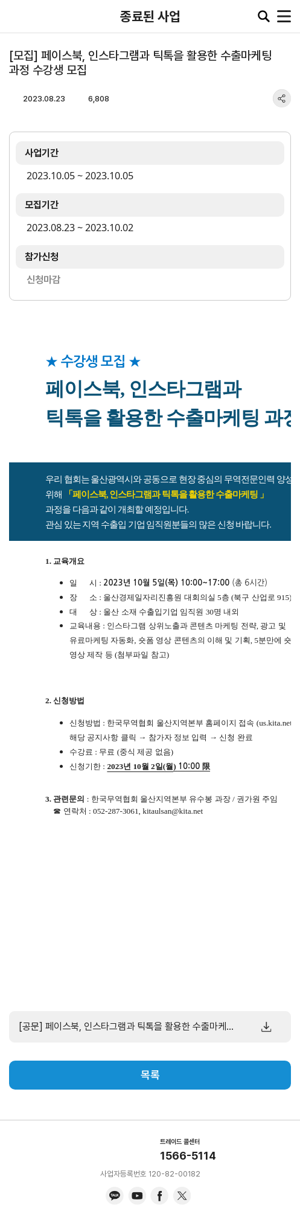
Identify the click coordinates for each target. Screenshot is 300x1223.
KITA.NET (18, 16)
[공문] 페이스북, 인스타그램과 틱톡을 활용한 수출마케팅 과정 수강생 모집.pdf (127, 1026)
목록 (150, 1074)
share (282, 98)
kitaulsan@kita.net (172, 811)
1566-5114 (188, 1155)
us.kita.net (275, 722)
